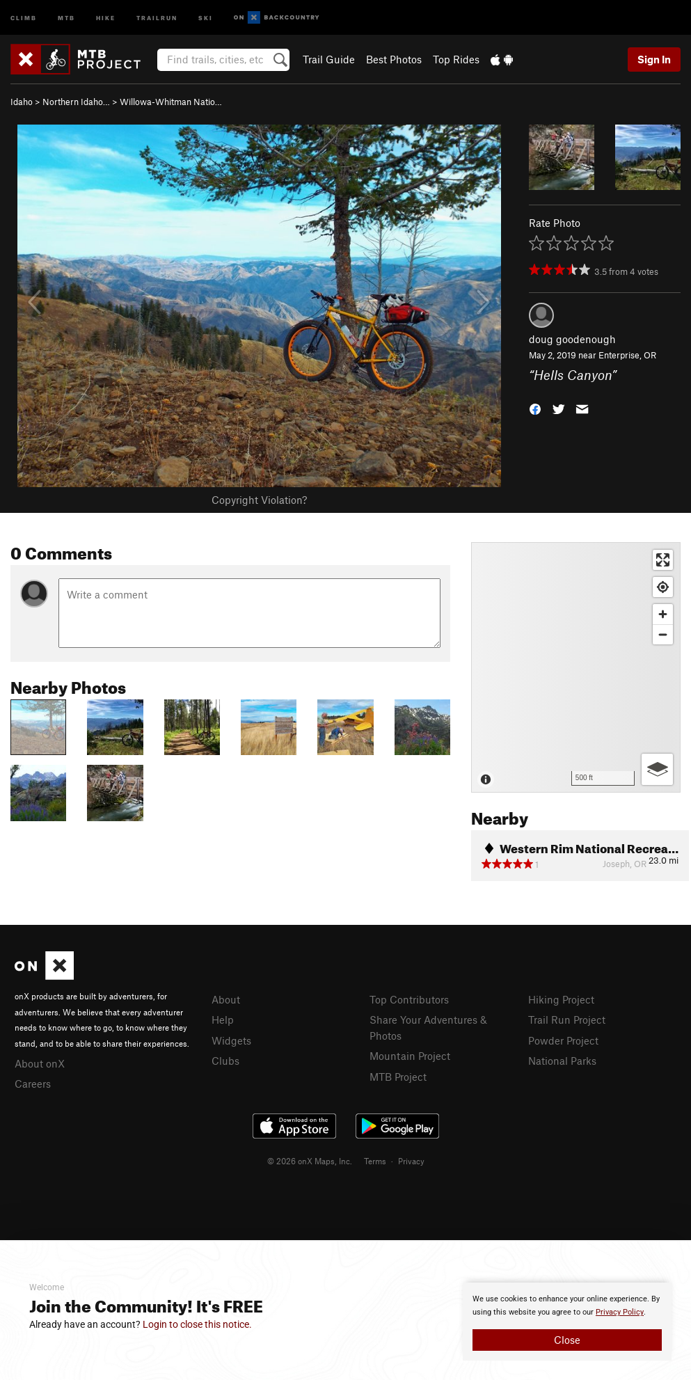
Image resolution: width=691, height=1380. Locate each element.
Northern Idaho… (76, 101)
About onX (40, 1063)
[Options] (657, 769)
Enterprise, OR (627, 354)
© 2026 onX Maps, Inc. (309, 1161)
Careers (33, 1083)
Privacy (411, 1161)
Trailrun (156, 17)
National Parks (562, 1060)
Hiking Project (561, 999)
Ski (205, 17)
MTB (66, 17)
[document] (567, 1321)
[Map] (576, 667)
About (226, 999)
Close (567, 1339)
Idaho (21, 101)
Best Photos (394, 59)
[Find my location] (663, 587)
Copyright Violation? (259, 499)
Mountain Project (410, 1055)
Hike (106, 17)
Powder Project (563, 1040)
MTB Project (398, 1076)
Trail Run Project (566, 1019)
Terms (375, 1161)
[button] (535, 407)
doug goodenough (572, 339)
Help (223, 1019)
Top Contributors (409, 999)
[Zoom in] (663, 614)
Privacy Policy (620, 1312)
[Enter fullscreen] (663, 560)
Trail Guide (329, 59)
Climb (23, 17)
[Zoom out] (663, 634)
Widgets (231, 1040)
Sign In (654, 59)
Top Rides (456, 59)
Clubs (225, 1060)
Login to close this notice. (197, 1324)
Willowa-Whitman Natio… (171, 101)
